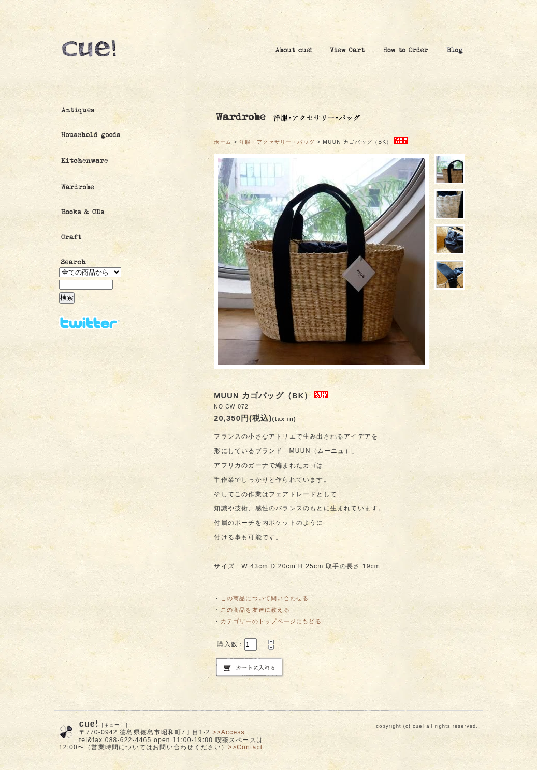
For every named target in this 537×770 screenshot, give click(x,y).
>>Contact (245, 747)
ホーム (222, 142)
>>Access (228, 732)
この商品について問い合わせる (265, 598)
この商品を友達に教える (255, 610)
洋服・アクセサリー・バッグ (277, 142)
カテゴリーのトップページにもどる (271, 621)
